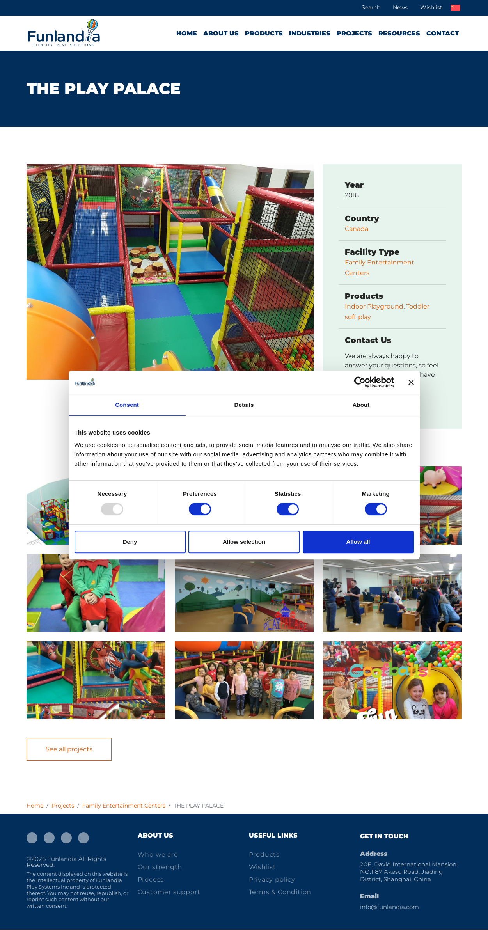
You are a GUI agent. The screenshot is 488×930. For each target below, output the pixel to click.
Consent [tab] (127, 404)
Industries (309, 33)
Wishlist (431, 7)
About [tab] (361, 404)
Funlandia (62, 859)
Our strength (160, 867)
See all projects (69, 749)
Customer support (169, 892)
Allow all (358, 541)
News (400, 7)
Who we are (158, 855)
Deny (130, 541)
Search (371, 7)
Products (264, 33)
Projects (354, 33)
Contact (442, 33)
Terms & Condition (280, 892)
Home (186, 33)
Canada (356, 229)
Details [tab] (244, 404)
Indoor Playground (374, 307)
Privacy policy (272, 880)
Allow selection (244, 541)
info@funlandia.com (389, 907)
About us (221, 33)
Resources (399, 33)
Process (151, 880)
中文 (455, 8)
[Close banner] (411, 382)
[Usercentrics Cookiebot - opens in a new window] (360, 382)
